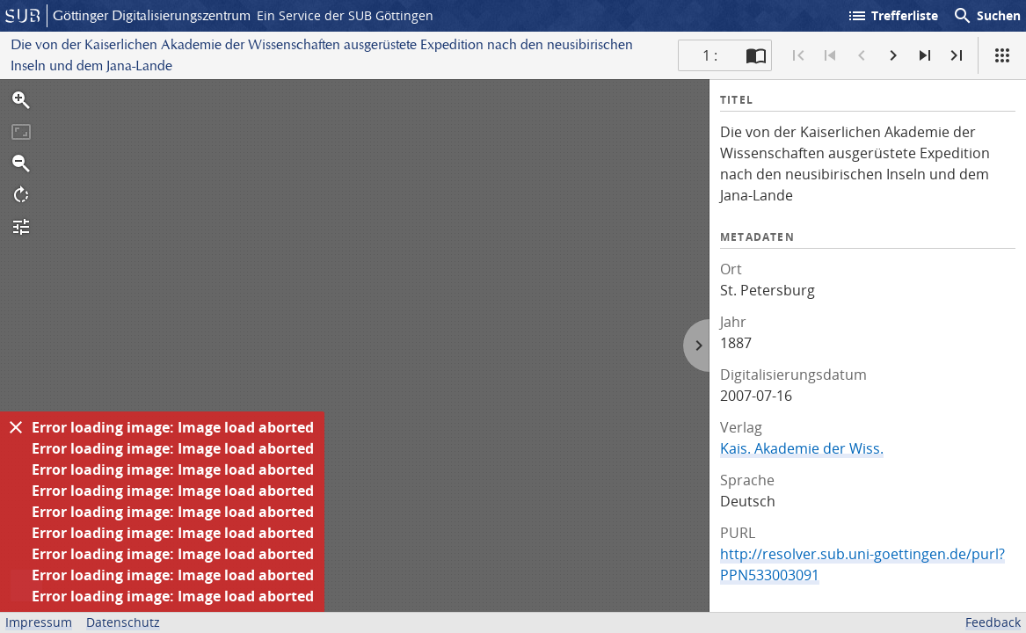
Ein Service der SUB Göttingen (345, 15)
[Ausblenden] (16, 427)
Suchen (986, 15)
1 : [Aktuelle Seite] (709, 55)
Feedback (993, 622)
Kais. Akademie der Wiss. (802, 448)
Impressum (38, 622)
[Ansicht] (1002, 55)
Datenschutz (123, 622)
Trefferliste (892, 15)
